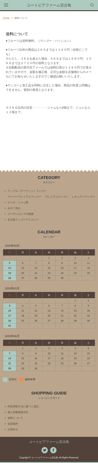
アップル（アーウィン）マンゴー (27, 190)
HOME (6, 18)
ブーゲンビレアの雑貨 (21, 213)
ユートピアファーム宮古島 (49, 5)
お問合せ (13, 429)
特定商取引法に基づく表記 (23, 406)
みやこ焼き (14, 208)
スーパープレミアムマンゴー (24, 196)
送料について (15, 417)
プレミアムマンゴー (56, 196)
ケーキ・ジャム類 (18, 202)
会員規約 (13, 423)
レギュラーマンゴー (83, 196)
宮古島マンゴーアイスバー (23, 219)
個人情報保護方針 (18, 412)
